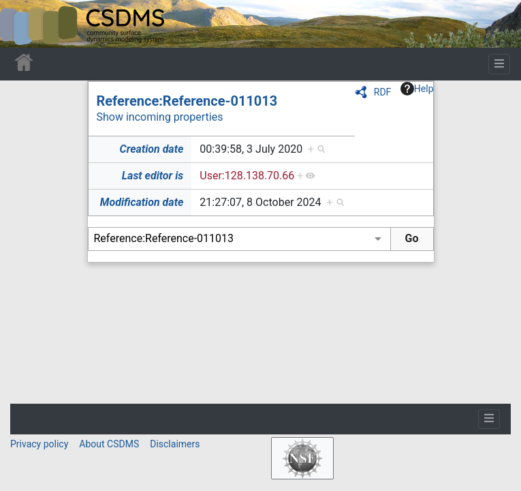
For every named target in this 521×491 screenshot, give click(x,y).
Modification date (141, 202)
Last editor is (153, 175)
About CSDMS (109, 443)
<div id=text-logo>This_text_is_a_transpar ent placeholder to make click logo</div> (22, 24)
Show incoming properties (160, 116)
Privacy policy (39, 443)
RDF (383, 92)
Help (417, 88)
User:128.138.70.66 (247, 175)
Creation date (152, 149)
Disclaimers (175, 443)
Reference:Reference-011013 (187, 101)
